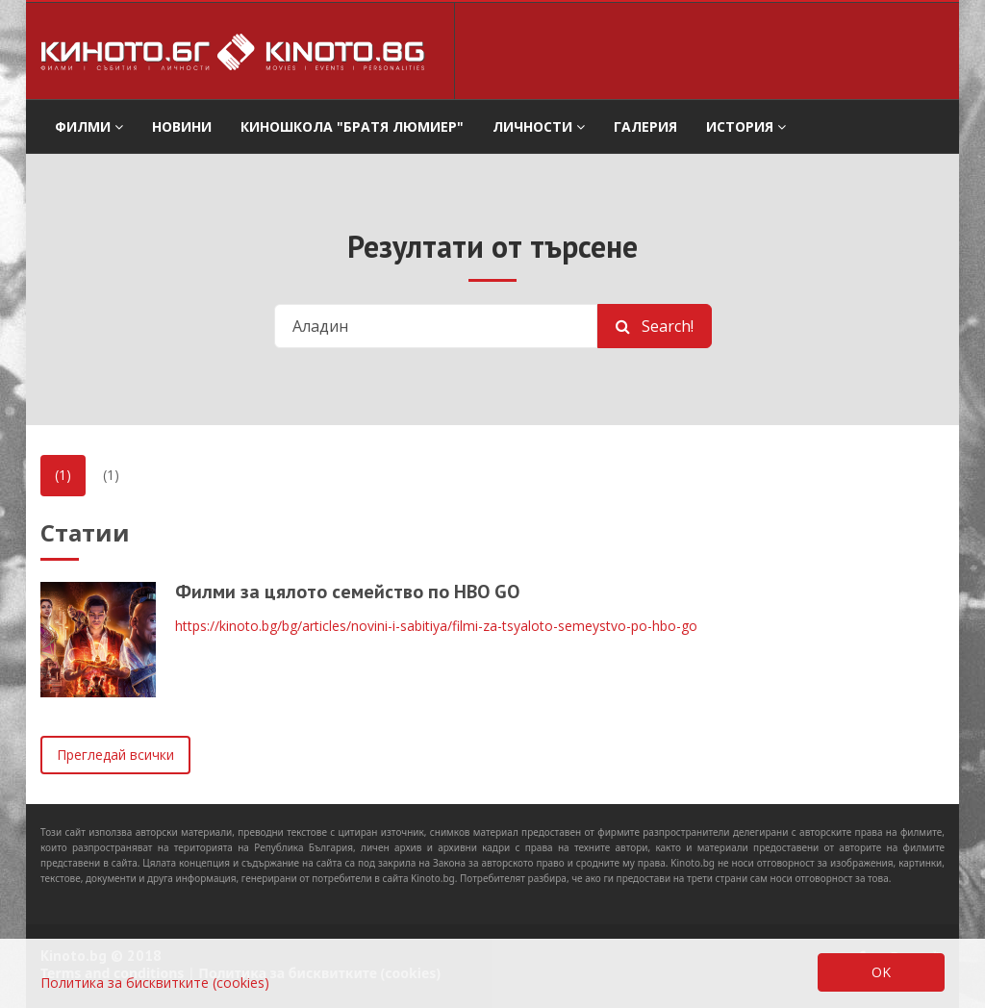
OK (881, 972)
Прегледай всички (115, 754)
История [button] (746, 126)
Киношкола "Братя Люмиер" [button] (352, 126)
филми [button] (89, 126)
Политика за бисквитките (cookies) (154, 982)
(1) (63, 475)
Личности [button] (538, 126)
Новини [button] (182, 126)
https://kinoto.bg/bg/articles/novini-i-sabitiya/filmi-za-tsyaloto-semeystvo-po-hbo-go (436, 626)
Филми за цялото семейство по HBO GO (347, 591)
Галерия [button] (645, 126)
